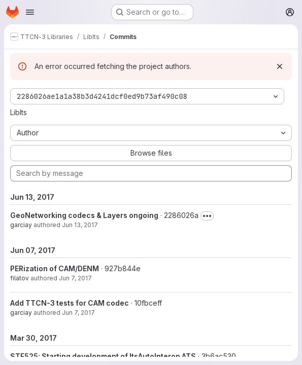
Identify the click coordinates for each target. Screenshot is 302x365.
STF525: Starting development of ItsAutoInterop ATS (103, 356)
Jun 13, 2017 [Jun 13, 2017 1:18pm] (80, 225)
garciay (21, 225)
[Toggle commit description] (207, 216)
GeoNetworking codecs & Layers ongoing (84, 215)
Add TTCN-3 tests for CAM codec (69, 303)
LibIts (18, 112)
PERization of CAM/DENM (54, 268)
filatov (19, 278)
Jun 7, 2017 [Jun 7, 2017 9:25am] (78, 312)
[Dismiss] (280, 66)
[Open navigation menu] (30, 12)
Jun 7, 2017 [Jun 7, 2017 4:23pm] (75, 278)
